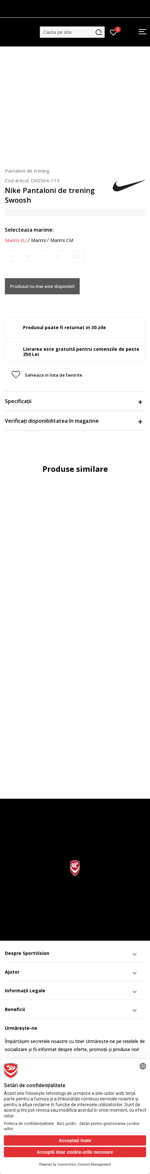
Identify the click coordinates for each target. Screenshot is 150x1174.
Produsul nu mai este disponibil (42, 286)
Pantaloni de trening (27, 170)
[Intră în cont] (114, 32)
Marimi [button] (38, 240)
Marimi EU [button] (16, 240)
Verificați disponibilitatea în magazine (73, 420)
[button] (72, 32)
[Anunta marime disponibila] (11, 256)
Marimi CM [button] (61, 240)
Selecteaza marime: (29, 230)
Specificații (73, 401)
